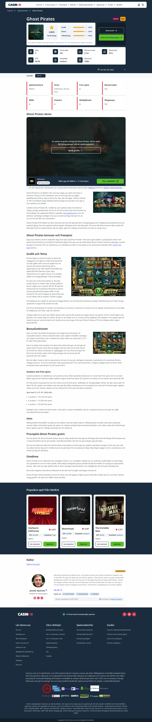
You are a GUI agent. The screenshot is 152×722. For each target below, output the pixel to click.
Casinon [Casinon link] (39, 5)
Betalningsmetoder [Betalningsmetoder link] (86, 5)
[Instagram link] (129, 614)
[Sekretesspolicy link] (51, 647)
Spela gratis (111, 30)
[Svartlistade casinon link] (84, 643)
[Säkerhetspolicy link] (52, 643)
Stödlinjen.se (91, 187)
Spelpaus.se (107, 187)
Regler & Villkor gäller (116, 187)
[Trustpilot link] (94, 696)
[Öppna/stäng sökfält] (143, 5)
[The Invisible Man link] (109, 510)
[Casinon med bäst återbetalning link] (119, 630)
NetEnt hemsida (33, 564)
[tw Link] (38, 598)
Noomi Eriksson (116, 599)
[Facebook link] (134, 614)
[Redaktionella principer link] (54, 630)
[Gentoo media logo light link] (65, 696)
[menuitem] (40, 5)
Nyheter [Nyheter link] (119, 5)
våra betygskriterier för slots (61, 42)
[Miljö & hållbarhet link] (22, 656)
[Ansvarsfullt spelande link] (84, 630)
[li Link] (35, 598)
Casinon (10, 11)
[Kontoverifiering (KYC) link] (84, 634)
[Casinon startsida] (15, 5)
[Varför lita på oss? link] (22, 643)
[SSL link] (47, 651)
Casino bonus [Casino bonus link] (50, 5)
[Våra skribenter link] (21, 638)
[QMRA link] (75, 696)
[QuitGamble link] (94, 688)
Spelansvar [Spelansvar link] (101, 5)
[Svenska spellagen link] (83, 638)
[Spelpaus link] (55, 696)
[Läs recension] (35, 544)
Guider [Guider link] (110, 5)
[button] (138, 4)
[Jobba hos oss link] (21, 647)
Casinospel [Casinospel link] (63, 5)
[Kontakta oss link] (20, 634)
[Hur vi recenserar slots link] (54, 638)
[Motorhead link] (76, 510)
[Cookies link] (49, 656)
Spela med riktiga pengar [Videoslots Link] (111, 37)
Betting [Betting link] (73, 5)
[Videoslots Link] (39, 181)
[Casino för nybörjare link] (114, 638)
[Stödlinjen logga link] (46, 696)
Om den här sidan (105, 70)
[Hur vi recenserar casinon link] (55, 634)
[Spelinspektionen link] (56, 688)
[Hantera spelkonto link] (113, 643)
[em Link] (42, 598)
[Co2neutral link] (85, 689)
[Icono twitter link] (124, 614)
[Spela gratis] (76, 150)
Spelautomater (22, 11)
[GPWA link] (84, 696)
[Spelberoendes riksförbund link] (104, 688)
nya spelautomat (70, 213)
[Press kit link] (19, 665)
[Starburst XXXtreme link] (42, 510)
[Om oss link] (18, 630)
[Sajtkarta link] (19, 660)
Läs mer (58, 590)
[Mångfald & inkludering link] (24, 651)
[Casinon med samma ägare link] (117, 634)
